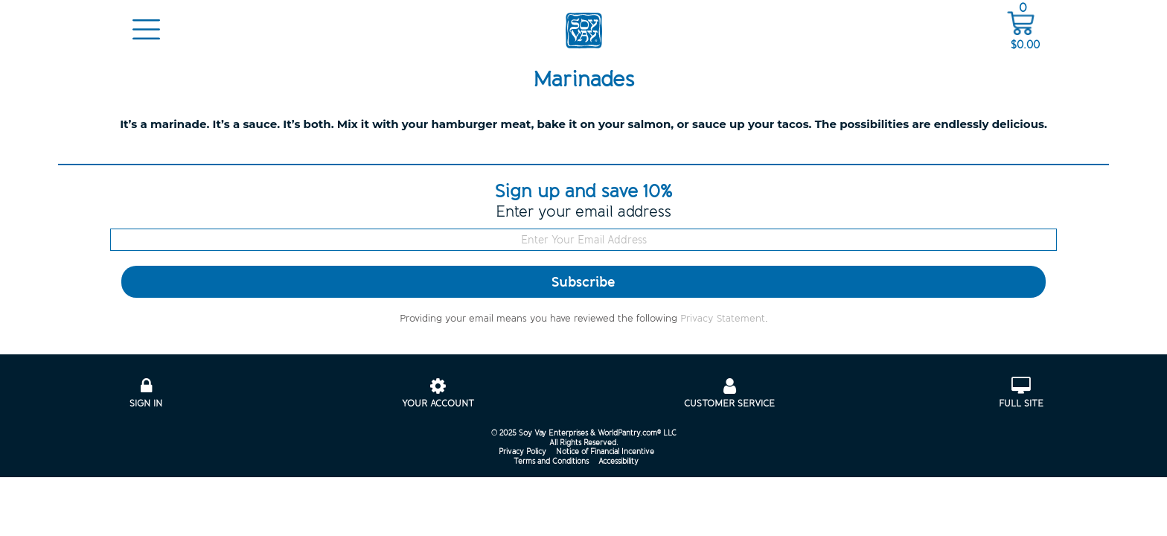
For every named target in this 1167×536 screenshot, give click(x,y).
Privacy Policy (522, 451)
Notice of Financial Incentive (605, 451)
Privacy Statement (722, 319)
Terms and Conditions (551, 461)
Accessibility (618, 461)
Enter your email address (583, 211)
